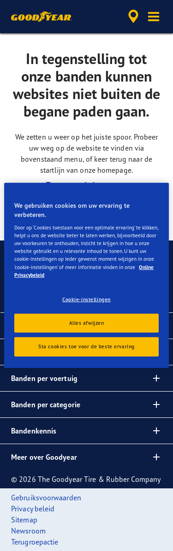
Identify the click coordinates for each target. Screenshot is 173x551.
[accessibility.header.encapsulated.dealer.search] (133, 16)
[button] (153, 16)
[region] (86, 275)
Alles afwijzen (86, 322)
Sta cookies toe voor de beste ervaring (86, 346)
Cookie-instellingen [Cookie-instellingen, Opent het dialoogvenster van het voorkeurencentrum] (86, 299)
